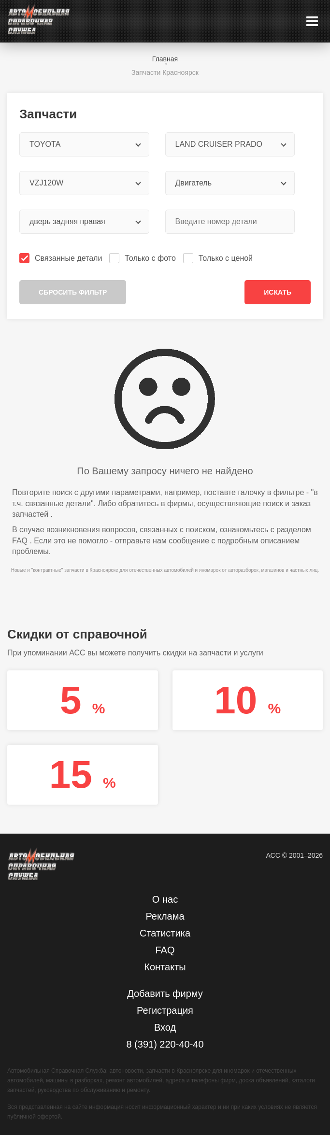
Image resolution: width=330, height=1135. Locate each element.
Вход (165, 1027)
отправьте (133, 541)
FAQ (20, 541)
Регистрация (165, 1010)
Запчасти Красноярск (165, 72)
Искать (277, 292)
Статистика (165, 933)
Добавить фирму (165, 993)
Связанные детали (61, 258)
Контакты (165, 967)
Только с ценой (219, 258)
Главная (165, 59)
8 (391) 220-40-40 (164, 1044)
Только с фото (143, 258)
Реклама (164, 916)
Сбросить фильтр (73, 292)
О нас (165, 899)
